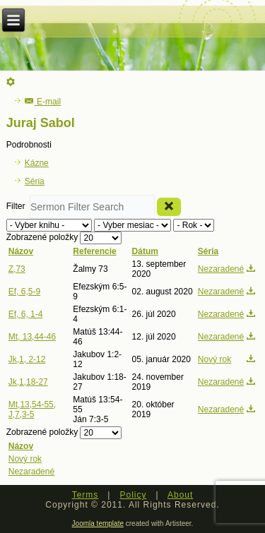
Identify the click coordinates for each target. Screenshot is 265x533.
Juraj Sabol (40, 123)
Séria (35, 181)
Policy (132, 495)
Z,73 (16, 269)
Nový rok (214, 359)
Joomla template (98, 523)
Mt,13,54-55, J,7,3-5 (32, 409)
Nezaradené (221, 269)
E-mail (43, 102)
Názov (20, 251)
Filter (18, 206)
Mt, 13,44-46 (32, 337)
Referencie (94, 251)
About (180, 495)
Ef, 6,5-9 (24, 292)
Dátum (145, 251)
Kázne (37, 163)
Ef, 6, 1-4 (25, 314)
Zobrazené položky (43, 237)
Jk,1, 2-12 (27, 359)
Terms (85, 495)
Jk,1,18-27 (28, 382)
